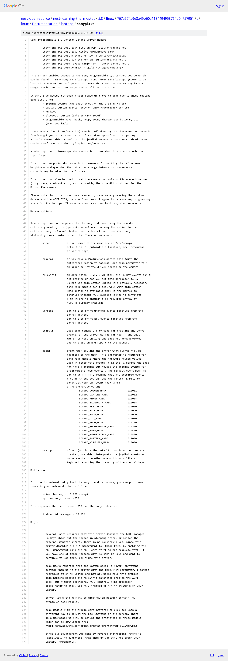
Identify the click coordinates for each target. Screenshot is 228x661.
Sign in (220, 6)
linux (110, 18)
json (221, 655)
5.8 (100, 18)
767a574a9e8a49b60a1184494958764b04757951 (155, 18)
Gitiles (23, 655)
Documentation (45, 23)
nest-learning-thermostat (74, 18)
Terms (44, 655)
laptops (67, 23)
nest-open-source (35, 18)
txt (212, 655)
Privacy (33, 655)
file (99, 33)
